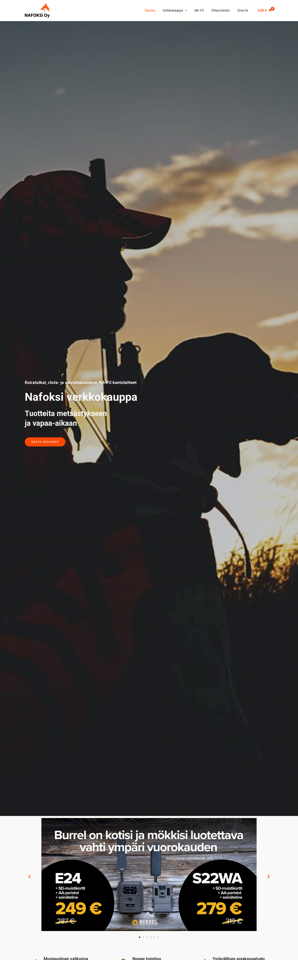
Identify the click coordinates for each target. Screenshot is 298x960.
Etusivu (153, 10)
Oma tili (242, 10)
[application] (187, 10)
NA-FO (201, 10)
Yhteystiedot (221, 10)
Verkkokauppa (177, 10)
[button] (29, 876)
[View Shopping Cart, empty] (264, 10)
